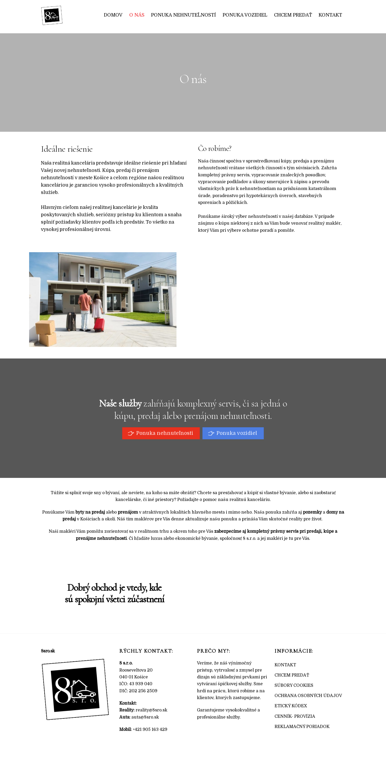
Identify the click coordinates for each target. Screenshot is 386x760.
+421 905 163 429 (150, 729)
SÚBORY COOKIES (294, 685)
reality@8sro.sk (151, 710)
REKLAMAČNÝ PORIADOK (302, 726)
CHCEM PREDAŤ (292, 675)
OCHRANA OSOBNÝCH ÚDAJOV (308, 695)
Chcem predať (293, 15)
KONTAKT (285, 665)
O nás (136, 15)
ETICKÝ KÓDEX (291, 706)
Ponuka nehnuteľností (183, 15)
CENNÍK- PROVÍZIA (295, 716)
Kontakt (330, 15)
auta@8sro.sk (145, 717)
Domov (113, 15)
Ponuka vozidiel (245, 15)
